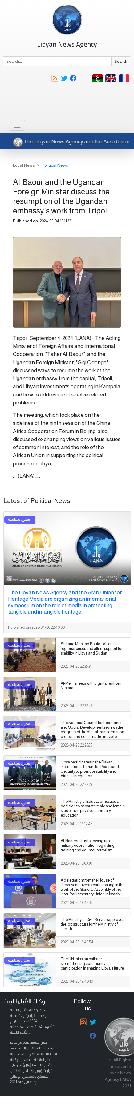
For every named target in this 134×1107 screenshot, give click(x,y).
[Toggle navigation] (17, 125)
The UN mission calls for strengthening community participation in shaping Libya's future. (93, 963)
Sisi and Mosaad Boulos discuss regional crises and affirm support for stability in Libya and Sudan (92, 648)
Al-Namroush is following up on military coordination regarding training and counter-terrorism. (88, 845)
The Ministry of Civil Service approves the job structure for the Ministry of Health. (92, 924)
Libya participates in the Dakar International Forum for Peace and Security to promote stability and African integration (90, 769)
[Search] (57, 61)
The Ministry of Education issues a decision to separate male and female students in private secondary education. (93, 808)
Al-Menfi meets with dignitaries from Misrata (91, 685)
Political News (55, 165)
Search (121, 61)
